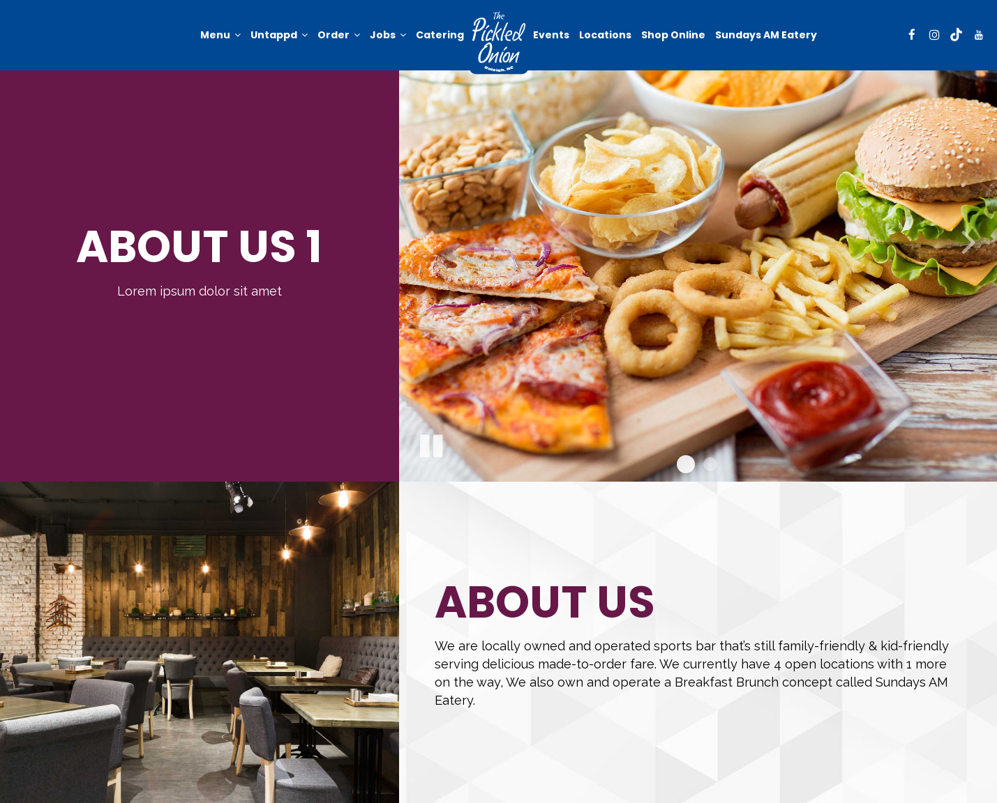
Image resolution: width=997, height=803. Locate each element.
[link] (498, 41)
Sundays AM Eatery (766, 35)
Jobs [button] (388, 35)
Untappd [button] (279, 35)
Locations (605, 35)
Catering (440, 35)
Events (551, 35)
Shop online (673, 35)
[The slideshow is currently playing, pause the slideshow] (430, 443)
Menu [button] (220, 35)
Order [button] (338, 35)
